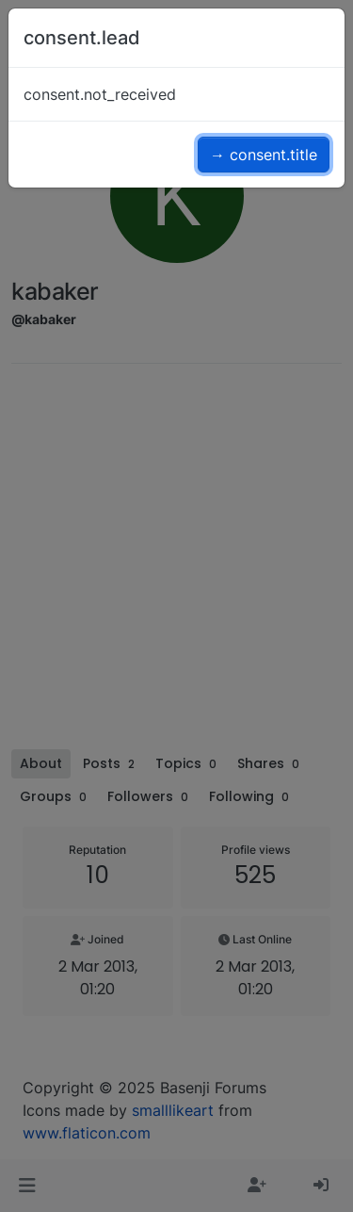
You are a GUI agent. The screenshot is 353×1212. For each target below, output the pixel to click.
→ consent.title (263, 154)
